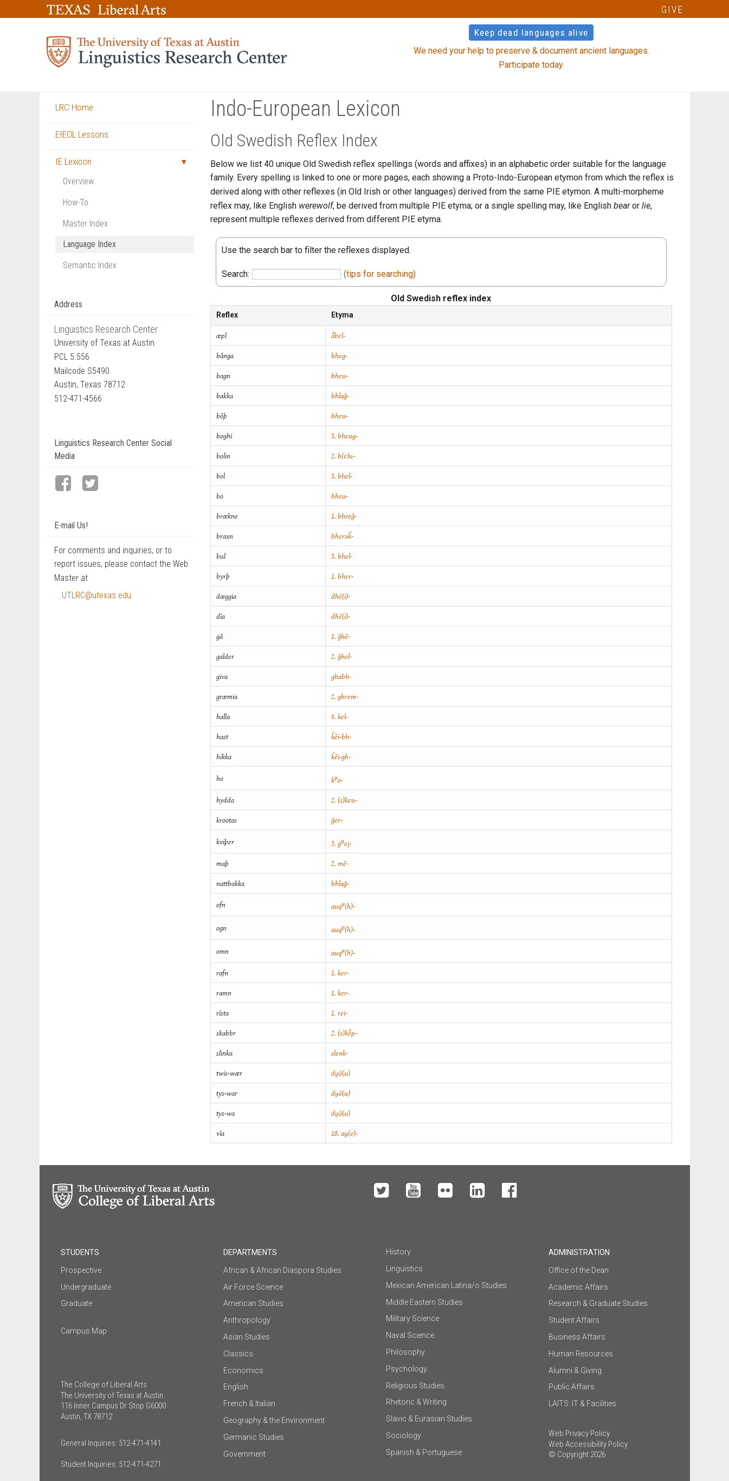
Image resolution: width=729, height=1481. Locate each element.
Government (244, 1454)
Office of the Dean (579, 1270)
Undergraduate (86, 1287)
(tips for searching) (380, 274)
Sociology (403, 1435)
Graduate (76, 1303)
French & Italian (249, 1403)
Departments (250, 1252)
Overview (78, 181)
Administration (579, 1252)
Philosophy (405, 1352)
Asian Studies (246, 1337)
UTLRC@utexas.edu (96, 595)
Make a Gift (598, 1191)
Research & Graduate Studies (598, 1303)
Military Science (412, 1318)
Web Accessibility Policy (588, 1444)
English (235, 1386)
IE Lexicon (73, 161)
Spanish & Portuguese (424, 1452)
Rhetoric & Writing (416, 1402)
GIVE (672, 9)
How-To (75, 202)
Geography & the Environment (274, 1420)
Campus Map (84, 1331)
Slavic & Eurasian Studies (429, 1418)
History (398, 1251)
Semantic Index (90, 265)
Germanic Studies (253, 1437)
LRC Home (74, 107)
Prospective (81, 1270)
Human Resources (581, 1353)
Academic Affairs (578, 1287)
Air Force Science (253, 1287)
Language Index (89, 244)
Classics (238, 1353)
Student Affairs (574, 1320)
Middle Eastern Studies (424, 1302)
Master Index (85, 223)
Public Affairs (572, 1386)
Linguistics (404, 1268)
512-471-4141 (140, 1443)
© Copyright (569, 1454)
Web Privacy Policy (579, 1433)
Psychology (406, 1368)
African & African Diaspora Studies (282, 1270)
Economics (243, 1370)
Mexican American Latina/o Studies (446, 1285)
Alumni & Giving (575, 1370)
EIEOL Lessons (81, 134)
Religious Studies (415, 1385)
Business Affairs (577, 1337)
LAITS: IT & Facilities (582, 1403)
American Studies (253, 1303)
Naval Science (410, 1335)
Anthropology (246, 1320)
